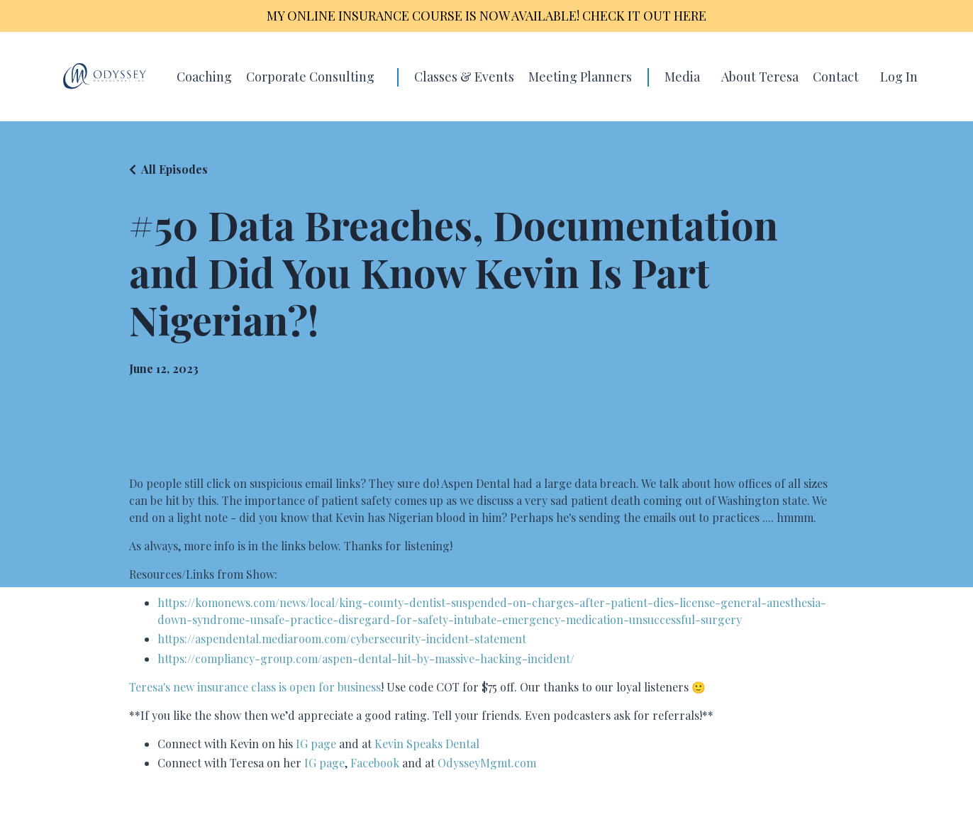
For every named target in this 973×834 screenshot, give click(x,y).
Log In (899, 76)
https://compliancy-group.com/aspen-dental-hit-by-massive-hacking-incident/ (365, 658)
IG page (316, 743)
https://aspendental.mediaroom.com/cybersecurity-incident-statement (341, 638)
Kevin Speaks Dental (426, 743)
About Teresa (760, 76)
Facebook (374, 762)
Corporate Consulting (310, 76)
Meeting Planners (580, 76)
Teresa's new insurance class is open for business (255, 686)
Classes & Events (464, 76)
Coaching (204, 76)
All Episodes (174, 169)
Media (682, 76)
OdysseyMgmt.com (487, 762)
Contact (836, 76)
